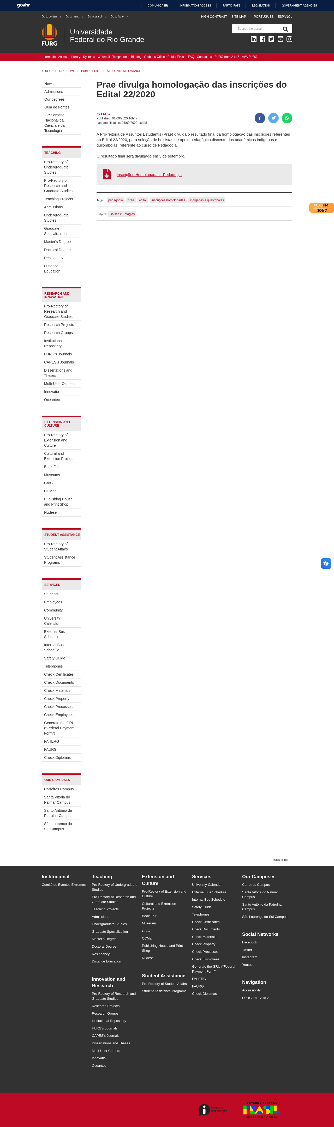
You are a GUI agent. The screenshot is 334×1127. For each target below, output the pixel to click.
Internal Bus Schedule (54, 647)
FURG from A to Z (226, 57)
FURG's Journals (58, 354)
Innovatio (51, 392)
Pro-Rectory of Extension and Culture (56, 440)
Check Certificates (59, 674)
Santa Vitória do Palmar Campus (57, 799)
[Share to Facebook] (260, 118)
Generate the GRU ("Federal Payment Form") (59, 728)
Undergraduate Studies (56, 217)
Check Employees (59, 715)
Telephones (120, 57)
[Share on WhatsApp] (287, 118)
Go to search (96, 16)
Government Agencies (299, 5)
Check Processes (58, 707)
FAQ (191, 57)
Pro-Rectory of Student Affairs (56, 546)
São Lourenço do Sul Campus (58, 826)
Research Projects (59, 325)
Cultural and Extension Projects (59, 456)
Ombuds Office (154, 57)
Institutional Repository (53, 343)
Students (51, 594)
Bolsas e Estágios (122, 214)
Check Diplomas (57, 757)
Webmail (104, 57)
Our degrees (54, 99)
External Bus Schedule (54, 634)
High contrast (214, 17)
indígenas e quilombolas (207, 200)
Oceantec (52, 400)
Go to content (52, 16)
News (48, 84)
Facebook (249, 942)
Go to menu (75, 16)
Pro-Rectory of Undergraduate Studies (56, 167)
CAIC (48, 483)
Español (285, 17)
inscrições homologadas (168, 200)
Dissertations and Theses (58, 373)
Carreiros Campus (59, 789)
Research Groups (58, 333)
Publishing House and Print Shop (58, 501)
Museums (52, 475)
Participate (231, 5)
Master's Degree (57, 242)
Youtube (248, 965)
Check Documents (59, 682)
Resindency (53, 258)
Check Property (56, 698)
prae (131, 200)
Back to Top (280, 859)
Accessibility (251, 990)
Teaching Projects (58, 199)
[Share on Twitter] (273, 118)
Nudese (50, 512)
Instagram (249, 957)
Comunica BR (158, 5)
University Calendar (52, 621)
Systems (89, 57)
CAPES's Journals (59, 362)
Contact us (204, 57)
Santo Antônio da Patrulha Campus (58, 813)
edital (143, 200)
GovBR (23, 5)
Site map (238, 17)
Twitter (247, 950)
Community (53, 610)
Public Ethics (177, 57)
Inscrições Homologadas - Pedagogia (149, 174)
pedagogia (115, 200)
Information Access (55, 57)
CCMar (50, 491)
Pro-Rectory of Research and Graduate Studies (58, 185)
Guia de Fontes (56, 107)
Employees (53, 602)
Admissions (53, 91)
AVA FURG (249, 57)
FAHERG (51, 741)
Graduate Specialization (55, 231)
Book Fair (52, 467)
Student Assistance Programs (59, 560)
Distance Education (52, 268)
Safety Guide (54, 658)
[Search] (284, 29)
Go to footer (120, 16)
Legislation (261, 5)
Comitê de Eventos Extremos (64, 885)
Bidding (136, 57)
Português (264, 17)
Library (75, 57)
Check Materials (57, 690)
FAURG (50, 749)
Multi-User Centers (59, 383)
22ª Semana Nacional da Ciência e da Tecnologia (54, 123)
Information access (195, 5)
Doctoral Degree (57, 250)
